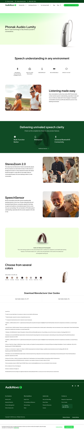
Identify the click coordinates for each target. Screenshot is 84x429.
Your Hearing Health (46, 5)
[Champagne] (17, 287)
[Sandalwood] (7, 287)
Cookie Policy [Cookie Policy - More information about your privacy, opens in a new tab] (16, 427)
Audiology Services (33, 5)
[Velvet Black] (22, 287)
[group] (9, 1)
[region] (42, 427)
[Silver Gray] (31, 287)
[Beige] (26, 287)
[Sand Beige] (12, 287)
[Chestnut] (41, 287)
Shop (59, 5)
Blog (54, 5)
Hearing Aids (23, 5)
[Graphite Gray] (36, 287)
